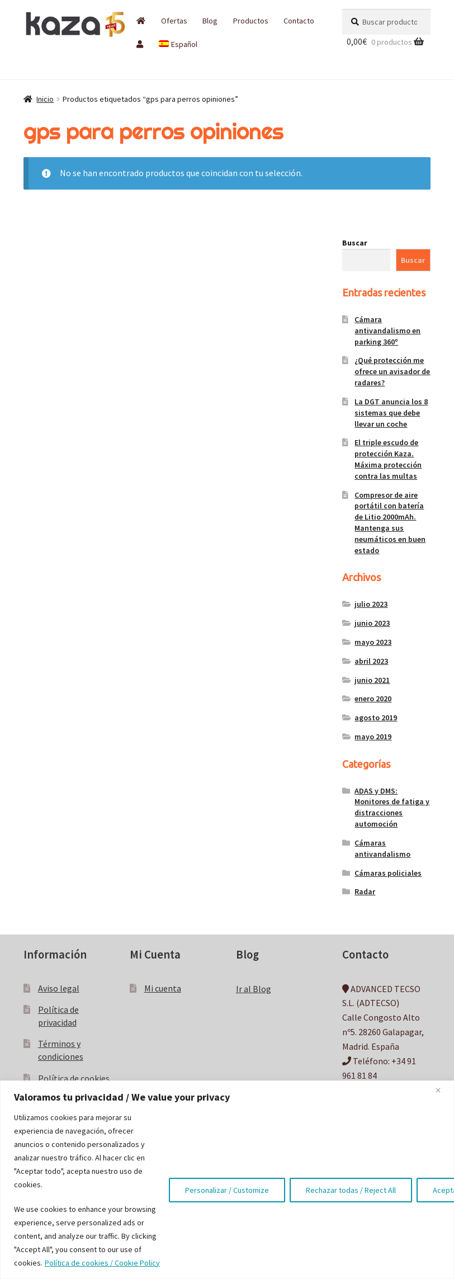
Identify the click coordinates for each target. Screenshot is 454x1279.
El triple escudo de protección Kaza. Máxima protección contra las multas (388, 458)
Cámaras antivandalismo (382, 848)
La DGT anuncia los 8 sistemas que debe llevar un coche (391, 413)
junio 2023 (372, 623)
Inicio (45, 99)
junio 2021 (372, 680)
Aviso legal (58, 988)
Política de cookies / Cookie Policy (102, 1263)
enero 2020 (372, 698)
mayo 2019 (372, 736)
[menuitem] (178, 44)
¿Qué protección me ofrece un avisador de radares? (392, 371)
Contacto (298, 21)
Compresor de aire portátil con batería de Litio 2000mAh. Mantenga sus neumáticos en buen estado (389, 522)
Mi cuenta (162, 988)
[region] (227, 1179)
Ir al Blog (253, 988)
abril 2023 (371, 661)
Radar (364, 891)
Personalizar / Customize (227, 1190)
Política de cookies (74, 1078)
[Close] (442, 1090)
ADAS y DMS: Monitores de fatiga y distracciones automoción (391, 807)
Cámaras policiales (388, 873)
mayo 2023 (372, 642)
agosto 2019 (375, 717)
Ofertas (174, 21)
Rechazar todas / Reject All (351, 1190)
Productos (250, 21)
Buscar (354, 243)
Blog (209, 21)
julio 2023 (370, 604)
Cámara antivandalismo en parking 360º (387, 330)
